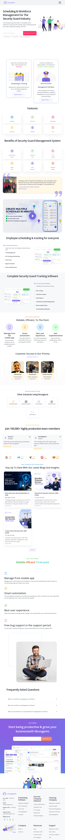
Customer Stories (38, 824)
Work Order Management (55, 798)
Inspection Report (53, 795)
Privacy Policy (52, 821)
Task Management (22, 801)
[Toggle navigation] (60, 3)
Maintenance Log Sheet (54, 792)
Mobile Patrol (37, 802)
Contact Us (20, 821)
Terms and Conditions (54, 824)
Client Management (53, 804)
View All (32, 539)
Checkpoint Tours (38, 796)
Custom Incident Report (39, 793)
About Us (20, 818)
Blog (35, 818)
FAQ (50, 827)
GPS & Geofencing (22, 795)
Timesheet (20, 804)
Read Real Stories (32, 357)
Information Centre (38, 821)
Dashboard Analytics (38, 805)
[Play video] (32, 216)
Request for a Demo (54, 818)
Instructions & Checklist (54, 801)
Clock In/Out (21, 798)
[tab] (17, 247)
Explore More (19, 94)
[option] (17, 430)
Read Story (18, 378)
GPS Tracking (37, 799)
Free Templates (37, 827)
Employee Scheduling (23, 792)
